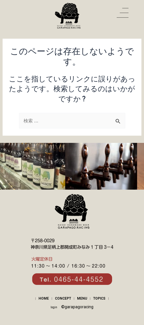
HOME (44, 298)
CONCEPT (63, 298)
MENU (82, 298)
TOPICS (99, 298)
